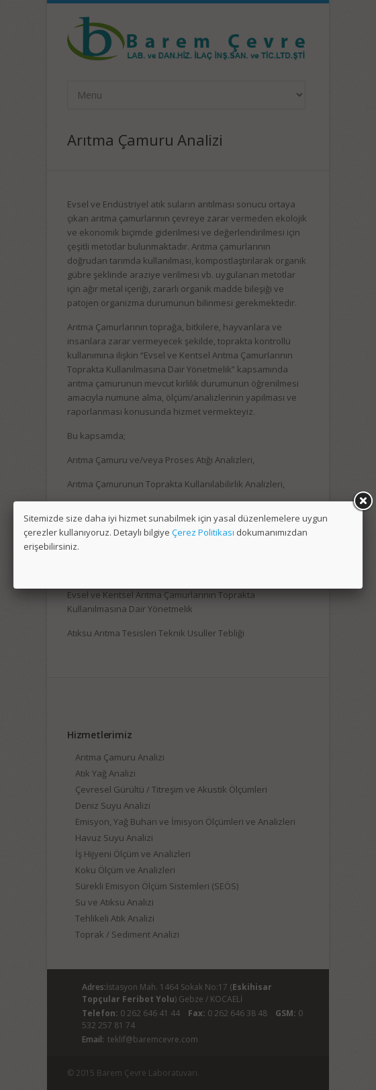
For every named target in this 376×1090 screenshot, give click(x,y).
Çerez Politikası (203, 532)
